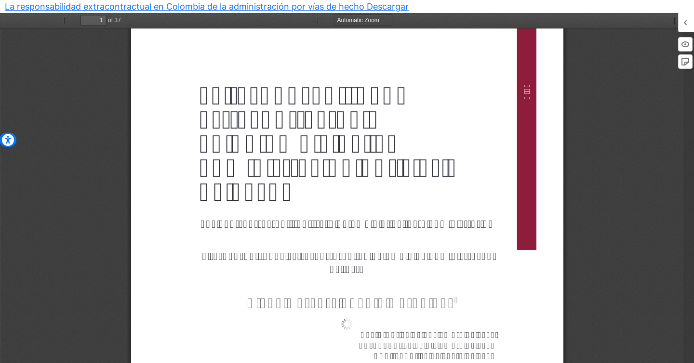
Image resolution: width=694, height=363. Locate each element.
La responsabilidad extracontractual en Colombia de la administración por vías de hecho (186, 6)
